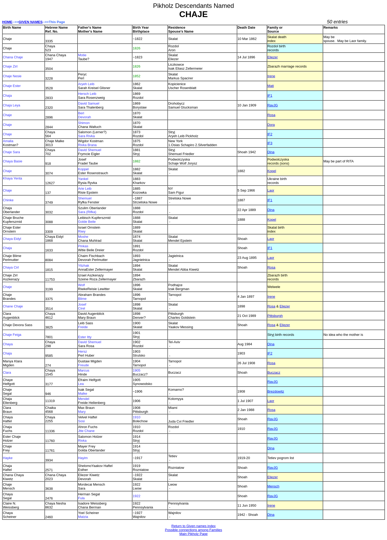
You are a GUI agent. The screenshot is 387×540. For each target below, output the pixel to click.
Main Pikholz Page (193, 534)
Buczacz (273, 372)
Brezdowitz (275, 391)
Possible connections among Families (193, 530)
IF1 (269, 95)
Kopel (271, 171)
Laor (270, 190)
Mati (270, 86)
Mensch (273, 486)
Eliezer (272, 57)
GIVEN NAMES (31, 22)
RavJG (272, 105)
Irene (271, 76)
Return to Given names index (193, 526)
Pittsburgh (275, 316)
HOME (7, 22)
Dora (271, 125)
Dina (271, 152)
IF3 (269, 143)
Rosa (271, 115)
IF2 (269, 134)
